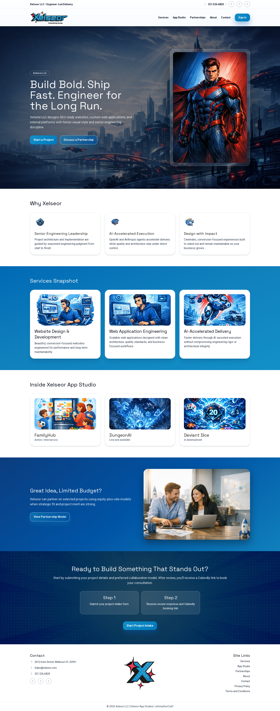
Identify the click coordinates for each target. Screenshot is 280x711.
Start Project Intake (140, 625)
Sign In (242, 17)
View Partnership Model (50, 516)
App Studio (179, 17)
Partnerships (198, 17)
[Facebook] (231, 4)
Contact (226, 17)
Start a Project (44, 139)
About (213, 17)
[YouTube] (247, 4)
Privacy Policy (242, 686)
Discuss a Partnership (79, 139)
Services (163, 17)
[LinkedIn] (239, 4)
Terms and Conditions (237, 691)
